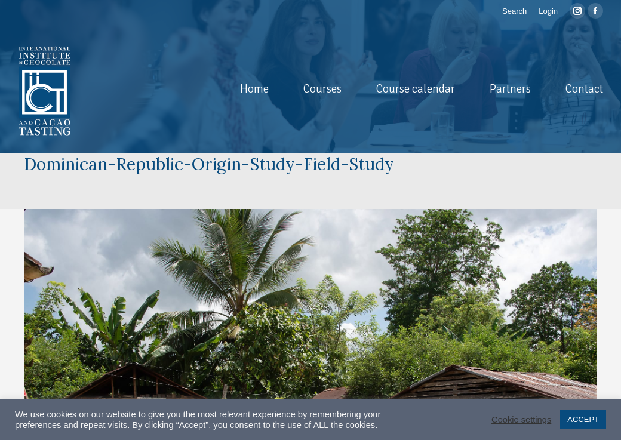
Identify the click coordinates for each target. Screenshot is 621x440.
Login (548, 11)
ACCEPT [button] (583, 419)
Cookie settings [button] (521, 419)
